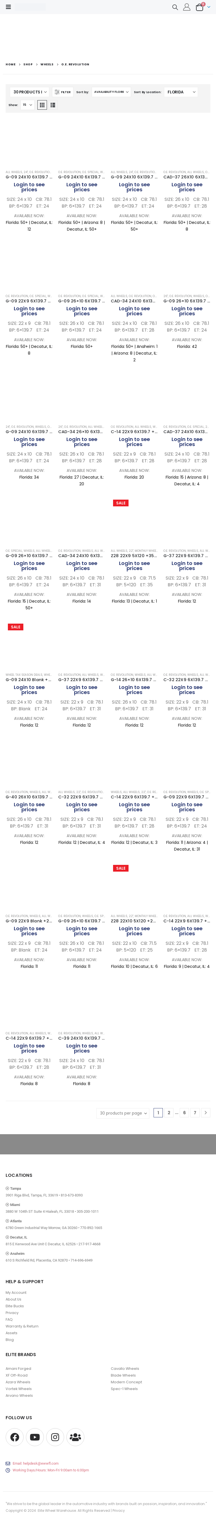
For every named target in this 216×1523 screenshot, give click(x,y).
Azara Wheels (18, 1382)
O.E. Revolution (40, 172)
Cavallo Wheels (125, 1368)
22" (131, 551)
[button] (10, 7)
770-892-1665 (91, 1228)
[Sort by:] (111, 92)
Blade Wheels (123, 1375)
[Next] (205, 1112)
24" (26, 172)
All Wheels (14, 172)
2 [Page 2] (169, 1113)
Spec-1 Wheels (124, 1388)
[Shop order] (181, 92)
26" (165, 296)
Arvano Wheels (19, 1395)
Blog (10, 1339)
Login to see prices (29, 187)
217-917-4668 (89, 1244)
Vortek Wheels (19, 1388)
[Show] (28, 105)
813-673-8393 (72, 1195)
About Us (13, 1299)
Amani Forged (18, 1368)
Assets (11, 1333)
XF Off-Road (17, 1375)
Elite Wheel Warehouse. (57, 1510)
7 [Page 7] (195, 1113)
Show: (13, 105)
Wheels (198, 296)
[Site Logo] (30, 7)
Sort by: (82, 92)
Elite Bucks (15, 1306)
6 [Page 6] (184, 1113)
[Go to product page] (29, 141)
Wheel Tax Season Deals (24, 675)
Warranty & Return (22, 1326)
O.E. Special (90, 172)
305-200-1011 (88, 1211)
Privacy (12, 1312)
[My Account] (187, 7)
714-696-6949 (82, 1260)
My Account (16, 1292)
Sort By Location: (147, 92)
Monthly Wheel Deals (151, 551)
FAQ (9, 1319)
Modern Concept (126, 1382)
